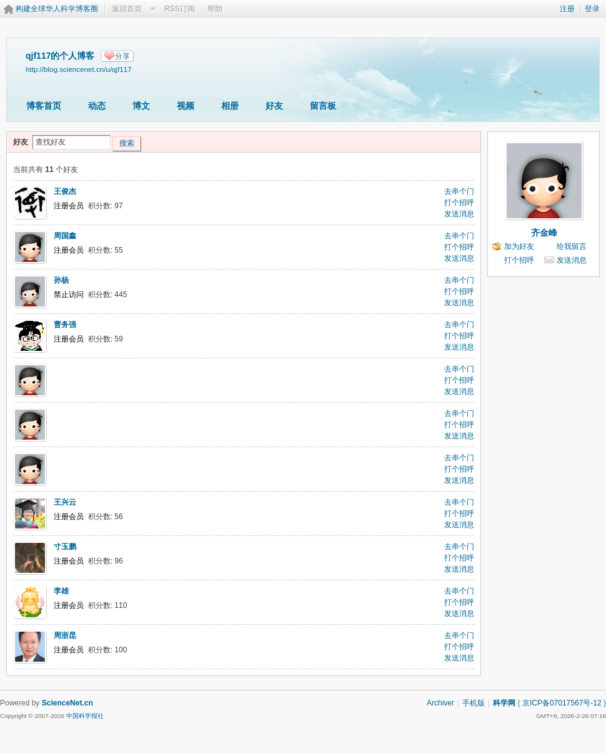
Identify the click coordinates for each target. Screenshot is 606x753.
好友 (274, 106)
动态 (97, 106)
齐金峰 (544, 233)
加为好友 (519, 246)
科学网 (504, 703)
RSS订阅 (179, 8)
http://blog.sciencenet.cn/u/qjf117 (79, 69)
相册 (230, 106)
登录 (592, 8)
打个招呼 (459, 202)
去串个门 (459, 191)
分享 (122, 56)
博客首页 (43, 106)
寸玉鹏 (65, 546)
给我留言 (572, 246)
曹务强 (65, 324)
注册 (567, 8)
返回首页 (127, 8)
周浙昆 (65, 635)
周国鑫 (65, 235)
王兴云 (65, 502)
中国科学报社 (85, 715)
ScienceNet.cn (67, 703)
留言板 (323, 106)
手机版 (473, 703)
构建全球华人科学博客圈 (57, 8)
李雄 (61, 591)
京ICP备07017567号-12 (562, 703)
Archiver (440, 703)
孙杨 (61, 280)
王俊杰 (65, 191)
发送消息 (459, 214)
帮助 (214, 8)
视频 (185, 106)
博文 (141, 106)
